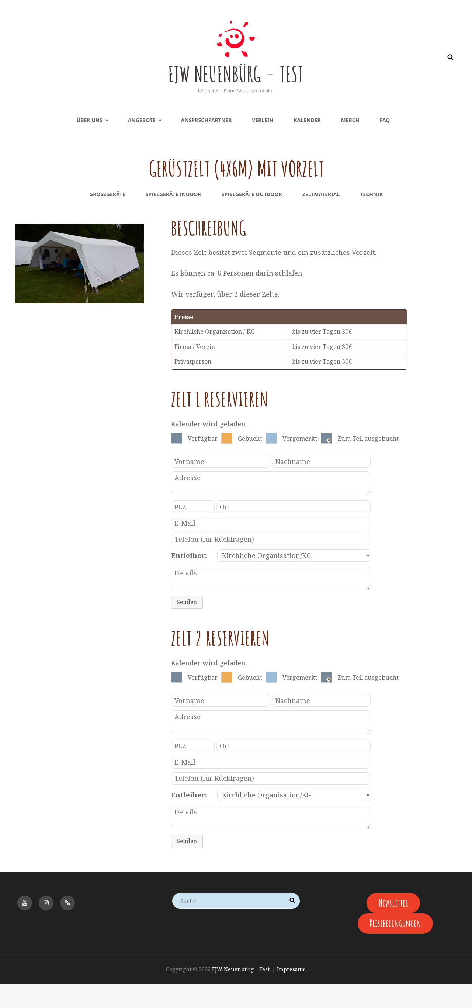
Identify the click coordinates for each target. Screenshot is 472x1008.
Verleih (262, 144)
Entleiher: (189, 579)
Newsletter (393, 926)
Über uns (93, 144)
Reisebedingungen (395, 947)
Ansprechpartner (206, 144)
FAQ (385, 144)
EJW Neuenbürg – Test (236, 84)
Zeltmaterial (321, 218)
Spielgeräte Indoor (173, 218)
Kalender (307, 144)
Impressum (291, 993)
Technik (371, 218)
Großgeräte (107, 218)
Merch (350, 144)
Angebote (145, 144)
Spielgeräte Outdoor (252, 218)
